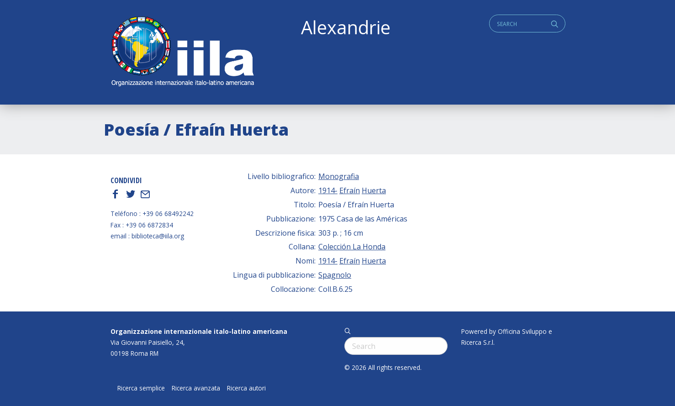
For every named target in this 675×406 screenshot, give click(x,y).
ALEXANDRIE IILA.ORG (182, 52)
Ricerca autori (246, 388)
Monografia (338, 176)
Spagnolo (334, 275)
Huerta (374, 190)
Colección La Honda (351, 247)
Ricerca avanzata (196, 388)
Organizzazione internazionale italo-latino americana (199, 331)
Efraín (349, 190)
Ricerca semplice (141, 388)
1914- (328, 190)
